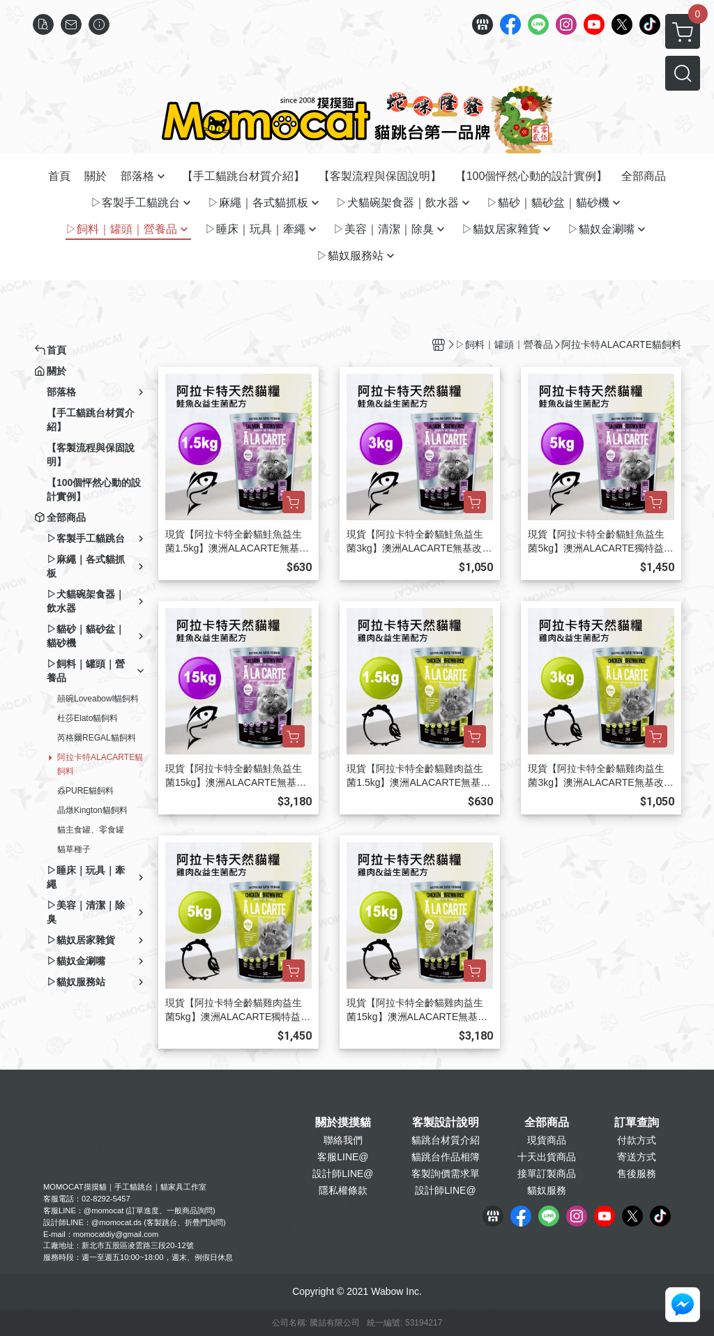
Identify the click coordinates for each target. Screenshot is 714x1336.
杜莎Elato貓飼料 (87, 718)
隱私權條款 (343, 1190)
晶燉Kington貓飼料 (92, 810)
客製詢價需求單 (445, 1173)
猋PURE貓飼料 (85, 791)
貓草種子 (74, 849)
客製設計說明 (445, 1122)
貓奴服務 (546, 1190)
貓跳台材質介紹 (445, 1140)
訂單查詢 (636, 1122)
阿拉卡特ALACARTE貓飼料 (100, 764)
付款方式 (636, 1140)
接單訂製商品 (546, 1173)
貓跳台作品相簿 (445, 1157)
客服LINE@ (342, 1157)
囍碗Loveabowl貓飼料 (98, 699)
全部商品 (546, 1122)
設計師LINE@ (342, 1173)
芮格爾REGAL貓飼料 (96, 738)
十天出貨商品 (546, 1157)
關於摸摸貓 (343, 1122)
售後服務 (636, 1173)
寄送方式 (636, 1157)
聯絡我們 (343, 1140)
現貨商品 (546, 1140)
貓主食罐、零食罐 (90, 830)
